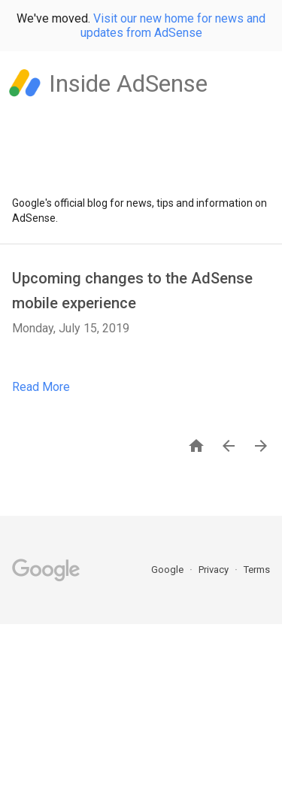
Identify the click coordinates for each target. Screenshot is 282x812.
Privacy (215, 569)
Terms (257, 569)
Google (168, 569)
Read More (41, 387)
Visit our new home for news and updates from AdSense (173, 25)
